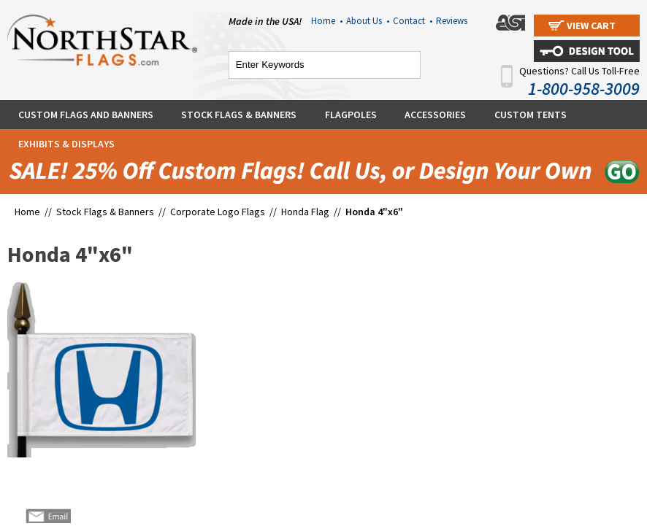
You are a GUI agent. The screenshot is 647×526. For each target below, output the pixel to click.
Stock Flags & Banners (238, 114)
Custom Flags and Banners (85, 114)
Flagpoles (351, 114)
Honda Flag (305, 211)
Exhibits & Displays (66, 143)
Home (326, 21)
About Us (367, 21)
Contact (412, 21)
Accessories (435, 114)
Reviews (451, 21)
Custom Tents (530, 114)
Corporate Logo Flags (217, 211)
